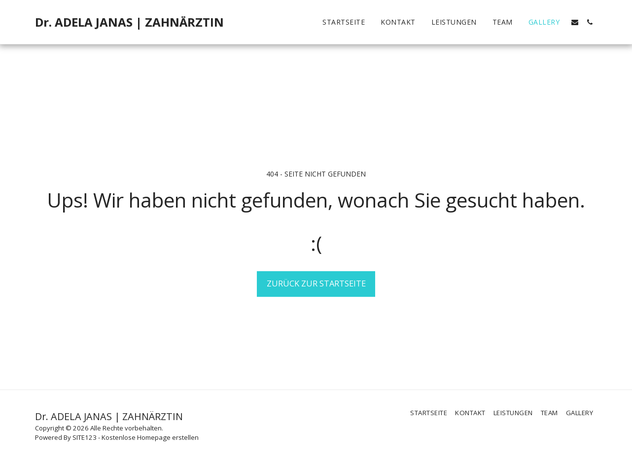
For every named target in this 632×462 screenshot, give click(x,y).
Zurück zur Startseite (316, 283)
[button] (575, 22)
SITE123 (84, 437)
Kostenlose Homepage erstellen (150, 437)
